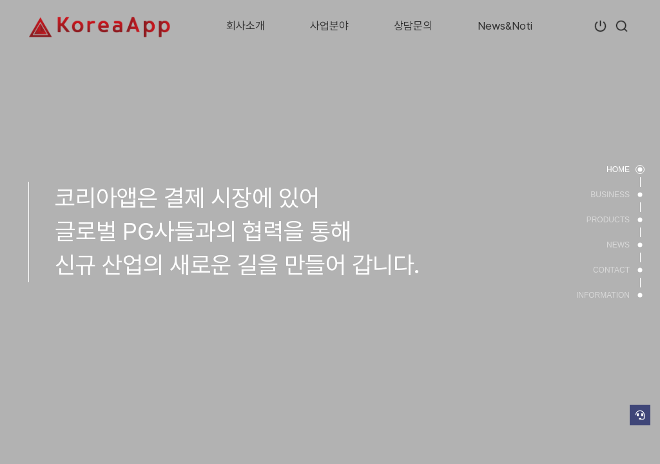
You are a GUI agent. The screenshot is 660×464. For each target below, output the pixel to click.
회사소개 (245, 25)
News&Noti (505, 25)
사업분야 (329, 25)
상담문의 (413, 25)
